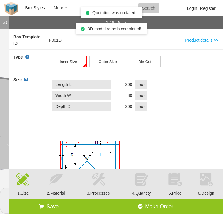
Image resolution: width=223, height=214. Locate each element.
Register (208, 8)
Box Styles (35, 7)
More (60, 7)
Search (148, 8)
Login (192, 8)
